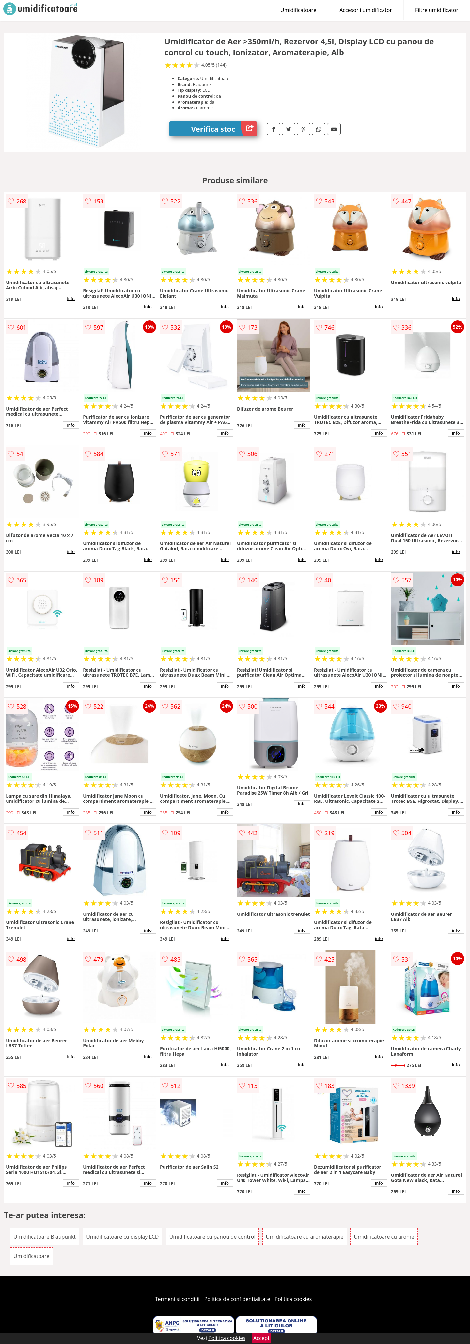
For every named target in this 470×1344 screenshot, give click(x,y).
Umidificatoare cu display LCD (122, 1236)
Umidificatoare (298, 10)
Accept (261, 1338)
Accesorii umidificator (365, 10)
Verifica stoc (224, 128)
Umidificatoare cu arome (384, 1236)
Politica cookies (293, 1299)
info (71, 298)
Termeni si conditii (177, 1299)
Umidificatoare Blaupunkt (44, 1236)
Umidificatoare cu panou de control (212, 1236)
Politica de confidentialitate (237, 1299)
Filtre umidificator (436, 10)
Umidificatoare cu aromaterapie (305, 1236)
